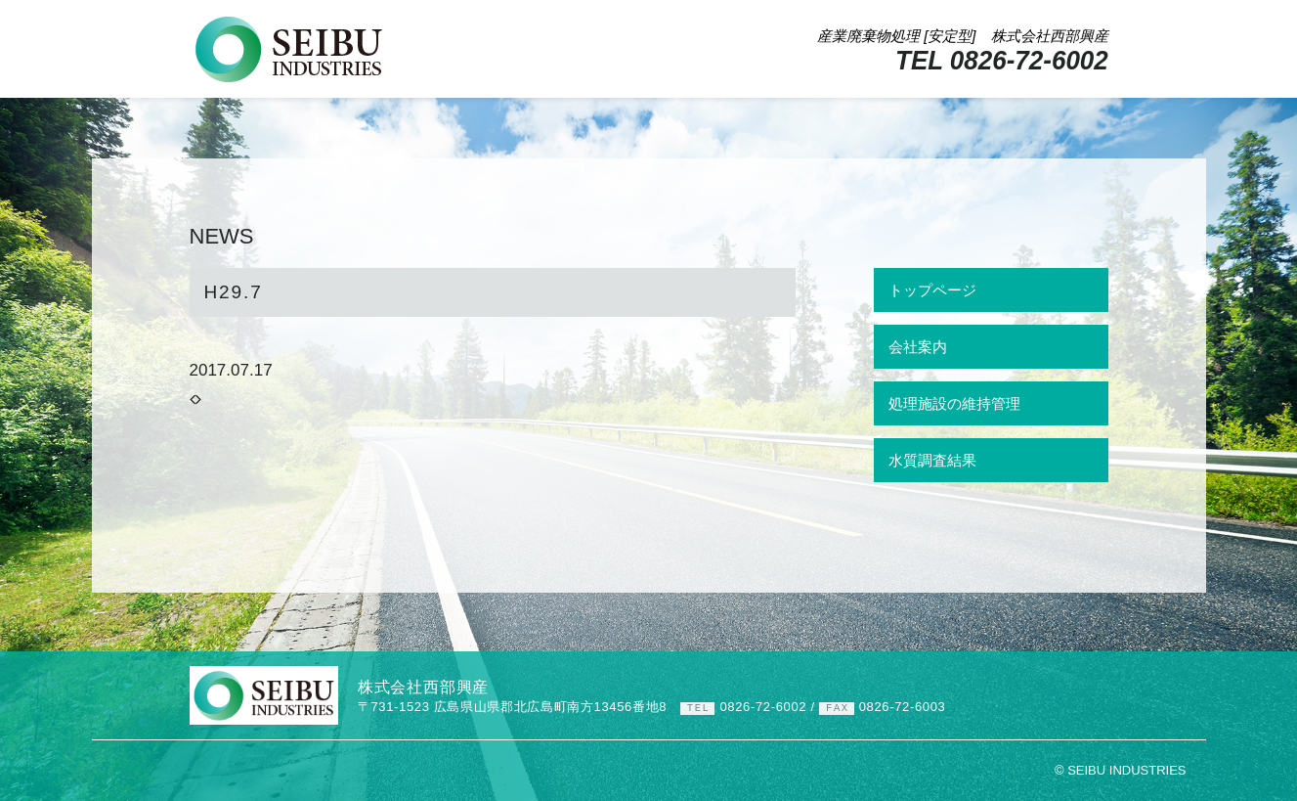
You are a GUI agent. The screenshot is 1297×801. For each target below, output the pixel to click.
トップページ (932, 290)
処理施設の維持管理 (954, 403)
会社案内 (917, 346)
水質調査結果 (932, 460)
